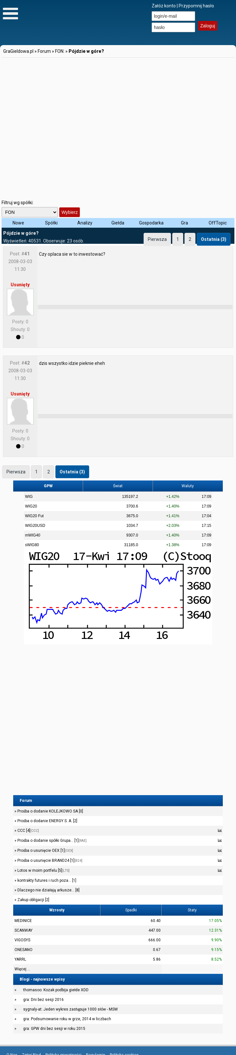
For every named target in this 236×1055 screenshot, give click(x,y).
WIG (29, 496)
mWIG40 (32, 535)
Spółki (51, 222)
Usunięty (20, 284)
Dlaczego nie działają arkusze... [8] (48, 890)
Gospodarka (151, 222)
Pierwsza (157, 239)
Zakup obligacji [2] (32, 900)
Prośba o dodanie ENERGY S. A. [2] (46, 821)
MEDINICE (23, 920)
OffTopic (218, 222)
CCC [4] (27, 830)
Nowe (18, 222)
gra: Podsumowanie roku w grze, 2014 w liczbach (67, 1019)
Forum (44, 51)
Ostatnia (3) (213, 239)
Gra (184, 222)
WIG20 (31, 506)
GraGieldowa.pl (18, 51)
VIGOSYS (22, 940)
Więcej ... (22, 969)
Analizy (84, 222)
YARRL (20, 959)
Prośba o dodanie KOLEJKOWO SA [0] (49, 811)
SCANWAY (23, 930)
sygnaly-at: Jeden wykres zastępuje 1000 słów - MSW (70, 1009)
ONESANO (23, 949)
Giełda (117, 222)
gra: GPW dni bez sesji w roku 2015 (54, 1028)
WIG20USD (35, 525)
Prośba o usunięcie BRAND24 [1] (49, 860)
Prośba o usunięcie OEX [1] (44, 850)
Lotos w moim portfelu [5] (43, 870)
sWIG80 (32, 545)
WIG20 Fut (34, 516)
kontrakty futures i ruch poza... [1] (46, 880)
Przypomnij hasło (196, 5)
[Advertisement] (69, 127)
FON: (59, 51)
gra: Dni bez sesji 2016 (43, 999)
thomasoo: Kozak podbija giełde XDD (56, 990)
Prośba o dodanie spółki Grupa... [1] (51, 840)
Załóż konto (164, 5)
